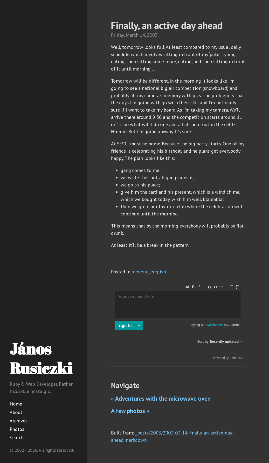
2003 (152, 35)
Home (16, 404)
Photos (17, 429)
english (158, 272)
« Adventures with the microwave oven (161, 398)
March (132, 35)
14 (142, 35)
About (16, 412)
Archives (19, 421)
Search (17, 438)
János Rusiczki (41, 358)
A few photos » (130, 411)
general (141, 272)
